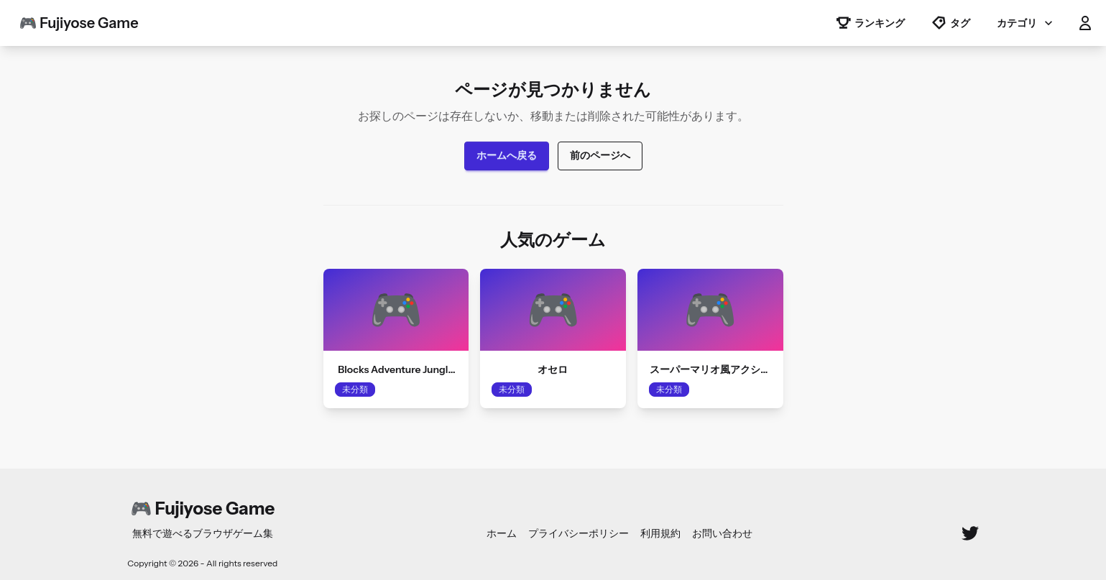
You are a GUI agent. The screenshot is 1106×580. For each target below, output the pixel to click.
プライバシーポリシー (578, 533)
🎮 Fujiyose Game (79, 23)
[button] (1085, 23)
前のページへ (600, 155)
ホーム (502, 533)
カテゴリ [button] (1026, 23)
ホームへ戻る (506, 155)
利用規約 (660, 533)
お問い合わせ (722, 533)
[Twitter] (970, 533)
